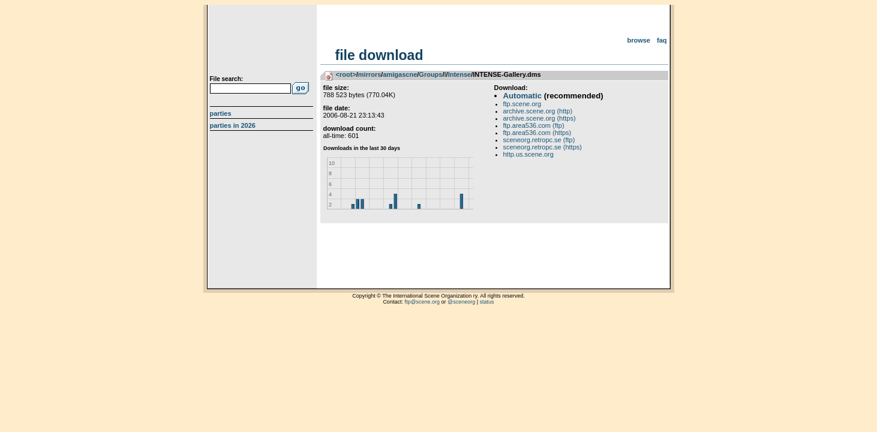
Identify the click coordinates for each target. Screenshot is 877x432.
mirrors (370, 74)
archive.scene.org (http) (538, 111)
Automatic (522, 95)
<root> (346, 74)
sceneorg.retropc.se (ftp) (539, 139)
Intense (459, 74)
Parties (221, 113)
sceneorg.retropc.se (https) (542, 147)
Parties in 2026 (233, 125)
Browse (638, 40)
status (487, 302)
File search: (227, 79)
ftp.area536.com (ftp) (533, 125)
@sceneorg (461, 302)
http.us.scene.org (528, 154)
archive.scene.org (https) (539, 118)
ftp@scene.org (422, 302)
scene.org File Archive (263, 42)
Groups (430, 74)
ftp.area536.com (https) (537, 132)
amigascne (400, 74)
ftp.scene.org (522, 103)
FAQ (662, 40)
